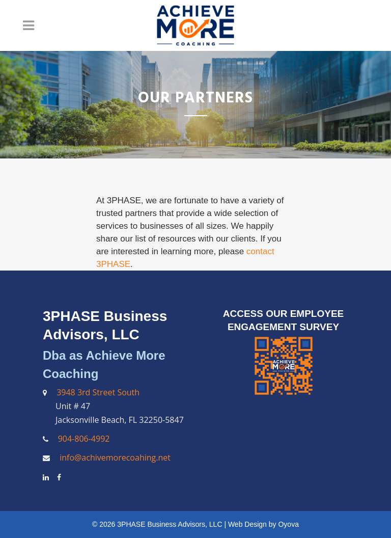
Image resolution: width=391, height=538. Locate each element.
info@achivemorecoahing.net (114, 457)
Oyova (288, 524)
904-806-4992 (84, 438)
